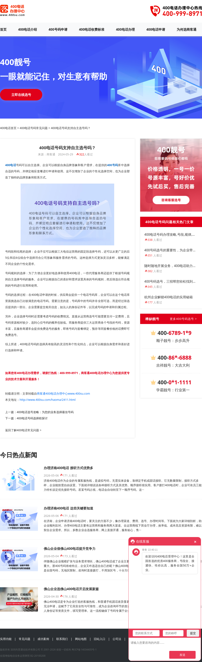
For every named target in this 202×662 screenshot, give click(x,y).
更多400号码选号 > (183, 319)
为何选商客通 (186, 29)
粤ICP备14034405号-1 (84, 649)
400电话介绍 (27, 29)
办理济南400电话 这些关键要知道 (68, 508)
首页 (3, 29)
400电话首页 (8, 128)
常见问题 (24, 639)
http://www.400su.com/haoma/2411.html (48, 400)
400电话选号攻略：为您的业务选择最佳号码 (45, 412)
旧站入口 (99, 639)
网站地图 (81, 639)
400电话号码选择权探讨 (32, 418)
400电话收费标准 (91, 29)
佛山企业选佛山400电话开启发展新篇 (71, 589)
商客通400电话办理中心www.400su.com (63, 393)
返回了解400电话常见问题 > (23, 430)
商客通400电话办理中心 (96, 373)
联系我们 (62, 639)
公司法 (117, 639)
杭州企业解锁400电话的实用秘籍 (168, 297)
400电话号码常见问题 (34, 128)
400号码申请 (57, 29)
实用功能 (6, 639)
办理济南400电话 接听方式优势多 (68, 468)
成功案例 (43, 639)
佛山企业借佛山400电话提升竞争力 (69, 548)
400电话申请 (155, 29)
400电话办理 (125, 29)
